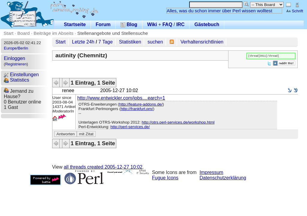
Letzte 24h (83, 41)
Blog (129, 24)
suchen (155, 41)
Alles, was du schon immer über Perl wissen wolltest (219, 10)
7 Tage (105, 41)
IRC (180, 24)
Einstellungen (21, 74)
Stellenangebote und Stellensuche (112, 33)
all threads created (103, 167)
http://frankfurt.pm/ (137, 108)
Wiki (152, 24)
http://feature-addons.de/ (140, 104)
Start (8, 33)
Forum (103, 24)
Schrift (294, 11)
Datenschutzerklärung (223, 177)
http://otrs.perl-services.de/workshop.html (178, 122)
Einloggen (14, 58)
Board (23, 33)
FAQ (167, 24)
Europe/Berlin (16, 48)
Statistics (16, 79)
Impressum (211, 172)
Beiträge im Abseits (53, 33)
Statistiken (130, 41)
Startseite (75, 24)
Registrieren (16, 64)
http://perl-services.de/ (130, 126)
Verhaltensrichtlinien (201, 41)
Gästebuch (206, 24)
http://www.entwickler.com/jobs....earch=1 (121, 97)
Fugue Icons (165, 177)
